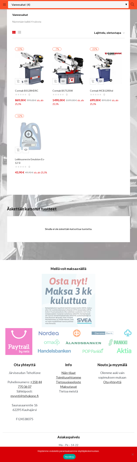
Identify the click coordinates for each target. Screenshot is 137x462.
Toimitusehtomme (68, 383)
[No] (132, 454)
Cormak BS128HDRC (27, 89)
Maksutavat (68, 392)
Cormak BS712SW (63, 89)
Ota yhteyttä (112, 387)
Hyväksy (69, 456)
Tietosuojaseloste (68, 387)
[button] (108, 32)
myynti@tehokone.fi (25, 401)
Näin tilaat (68, 378)
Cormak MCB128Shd (102, 89)
